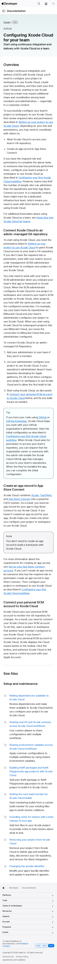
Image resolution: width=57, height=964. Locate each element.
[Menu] (53, 3)
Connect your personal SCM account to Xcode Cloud (23, 604)
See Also (10, 673)
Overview (11, 65)
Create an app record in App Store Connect (23, 487)
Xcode (6, 22)
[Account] (46, 3)
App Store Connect (20, 499)
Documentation (16, 10)
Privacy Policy (22, 957)
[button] (38, 3)
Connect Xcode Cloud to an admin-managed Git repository (25, 232)
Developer (13, 888)
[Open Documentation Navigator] (4, 11)
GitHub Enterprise (16, 421)
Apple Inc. (22, 953)
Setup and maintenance (20, 684)
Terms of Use (8, 957)
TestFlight (45, 495)
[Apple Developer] (9, 3)
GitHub (42, 417)
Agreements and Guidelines (13, 960)
